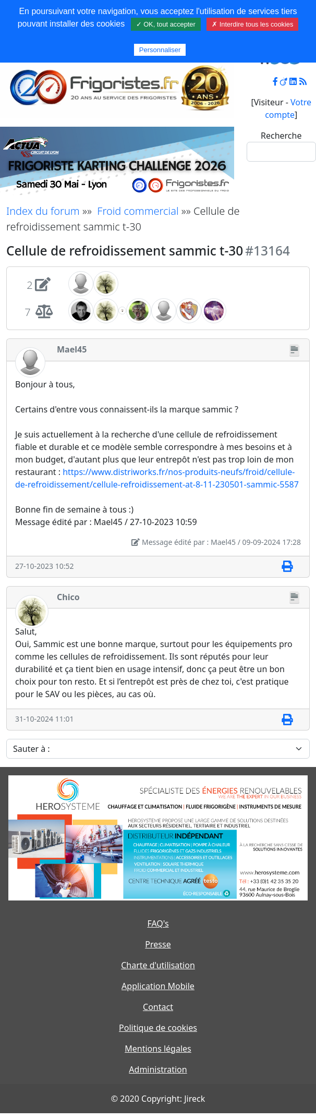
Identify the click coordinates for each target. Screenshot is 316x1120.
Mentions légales (158, 1048)
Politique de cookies (158, 1027)
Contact (158, 1007)
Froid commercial (137, 211)
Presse (158, 944)
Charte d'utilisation (158, 965)
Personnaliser (160, 50)
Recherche (281, 135)
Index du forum (43, 211)
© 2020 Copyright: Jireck (158, 1098)
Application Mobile (158, 986)
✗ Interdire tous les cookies (252, 24)
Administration (158, 1069)
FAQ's (157, 923)
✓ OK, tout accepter (166, 24)
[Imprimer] (287, 567)
